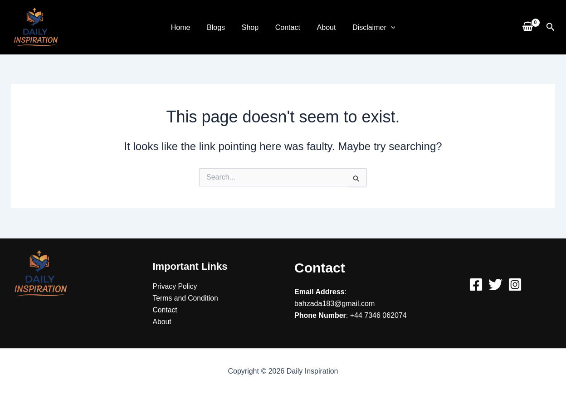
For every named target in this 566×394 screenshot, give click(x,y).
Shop (251, 27)
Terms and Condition (186, 298)
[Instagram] (515, 284)
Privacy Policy (175, 285)
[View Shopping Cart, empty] (527, 27)
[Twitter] (495, 284)
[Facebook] (476, 284)
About (323, 27)
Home (185, 27)
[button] (550, 27)
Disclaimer (368, 27)
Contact (286, 27)
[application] (385, 27)
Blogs (219, 27)
